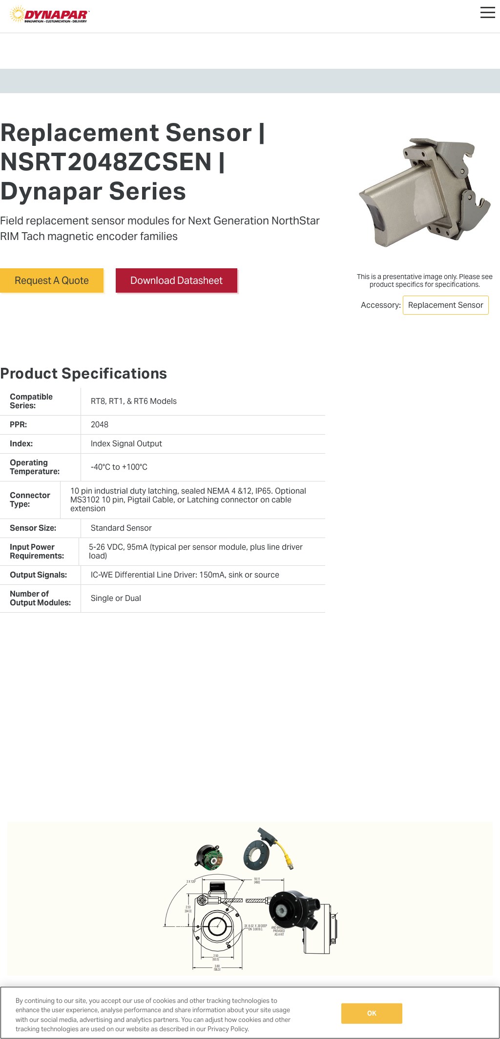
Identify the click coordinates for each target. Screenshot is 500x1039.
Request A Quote (52, 280)
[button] (487, 10)
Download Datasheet (176, 280)
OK (371, 1013)
